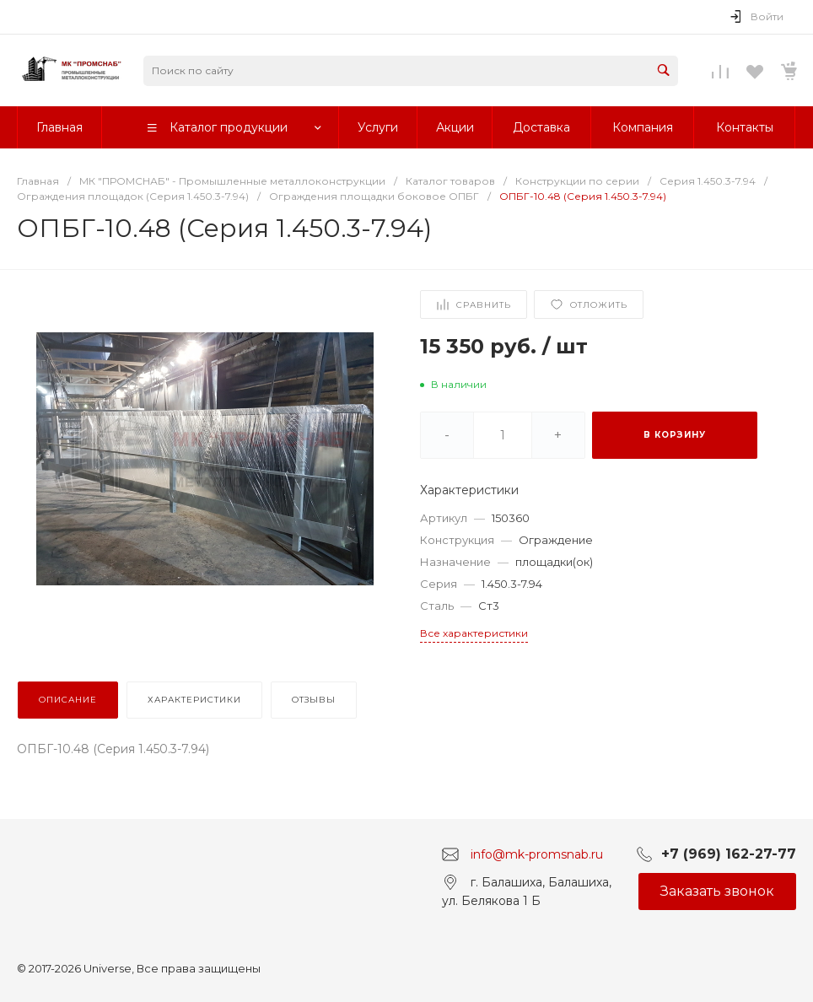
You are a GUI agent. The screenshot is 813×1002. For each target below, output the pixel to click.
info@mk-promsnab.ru (537, 853)
